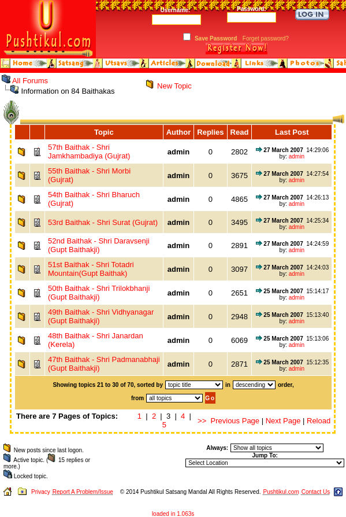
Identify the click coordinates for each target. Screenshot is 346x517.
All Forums (30, 80)
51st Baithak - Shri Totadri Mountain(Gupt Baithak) (91, 269)
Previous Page (235, 420)
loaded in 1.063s (173, 514)
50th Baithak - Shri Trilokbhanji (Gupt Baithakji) (99, 292)
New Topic (174, 86)
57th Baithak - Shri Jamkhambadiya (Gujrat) (89, 151)
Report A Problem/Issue (83, 492)
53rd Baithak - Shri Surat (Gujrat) (103, 222)
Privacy (40, 492)
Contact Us (316, 492)
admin (296, 156)
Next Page (283, 420)
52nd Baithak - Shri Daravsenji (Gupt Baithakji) (99, 245)
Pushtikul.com (281, 492)
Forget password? (266, 38)
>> (202, 420)
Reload (318, 420)
